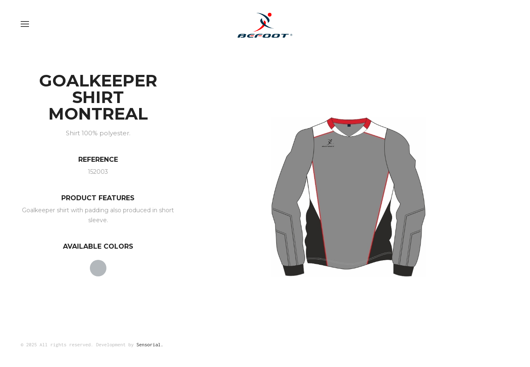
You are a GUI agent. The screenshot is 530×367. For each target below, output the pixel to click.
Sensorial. (150, 344)
